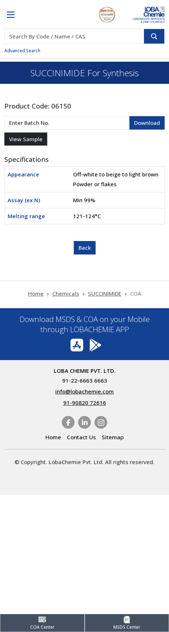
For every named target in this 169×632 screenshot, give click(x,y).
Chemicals (65, 295)
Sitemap (113, 437)
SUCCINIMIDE (104, 295)
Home (36, 295)
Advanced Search (22, 51)
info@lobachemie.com (84, 391)
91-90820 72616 (84, 402)
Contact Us (81, 437)
